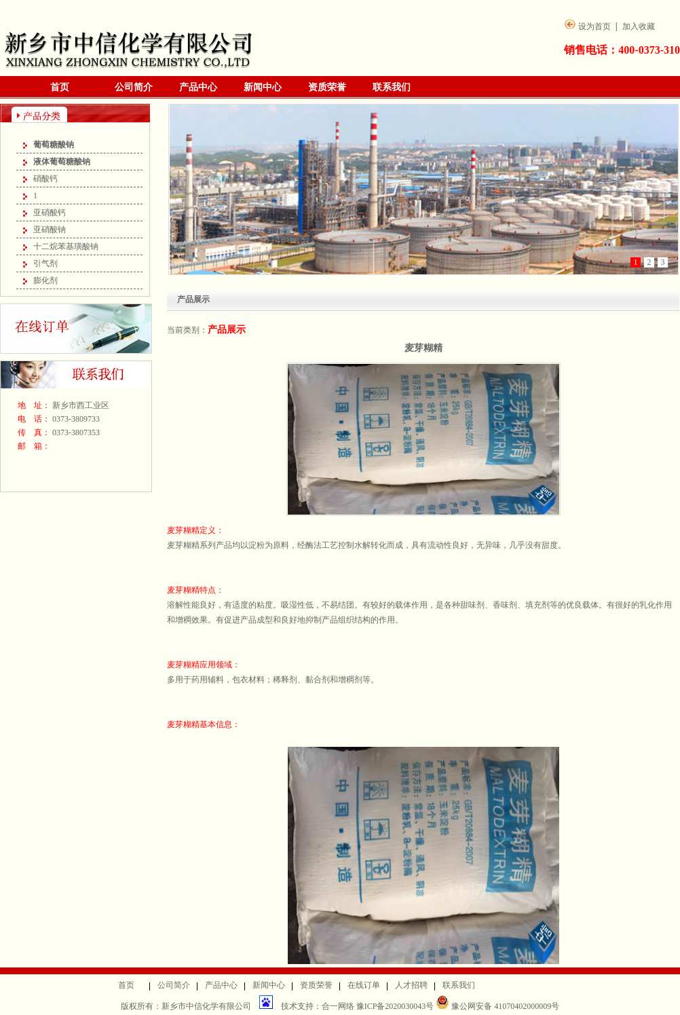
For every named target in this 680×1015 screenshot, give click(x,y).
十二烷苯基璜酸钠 (65, 246)
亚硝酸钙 (49, 212)
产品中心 (198, 87)
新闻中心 (263, 87)
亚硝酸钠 (49, 229)
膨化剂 (45, 280)
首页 (59, 87)
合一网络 (338, 1006)
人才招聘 (411, 985)
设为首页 (594, 26)
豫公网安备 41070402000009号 (497, 1006)
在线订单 (363, 985)
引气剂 (45, 263)
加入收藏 (638, 26)
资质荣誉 (327, 87)
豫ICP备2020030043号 (396, 1006)
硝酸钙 (45, 178)
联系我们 (392, 87)
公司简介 (134, 87)
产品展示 (227, 330)
